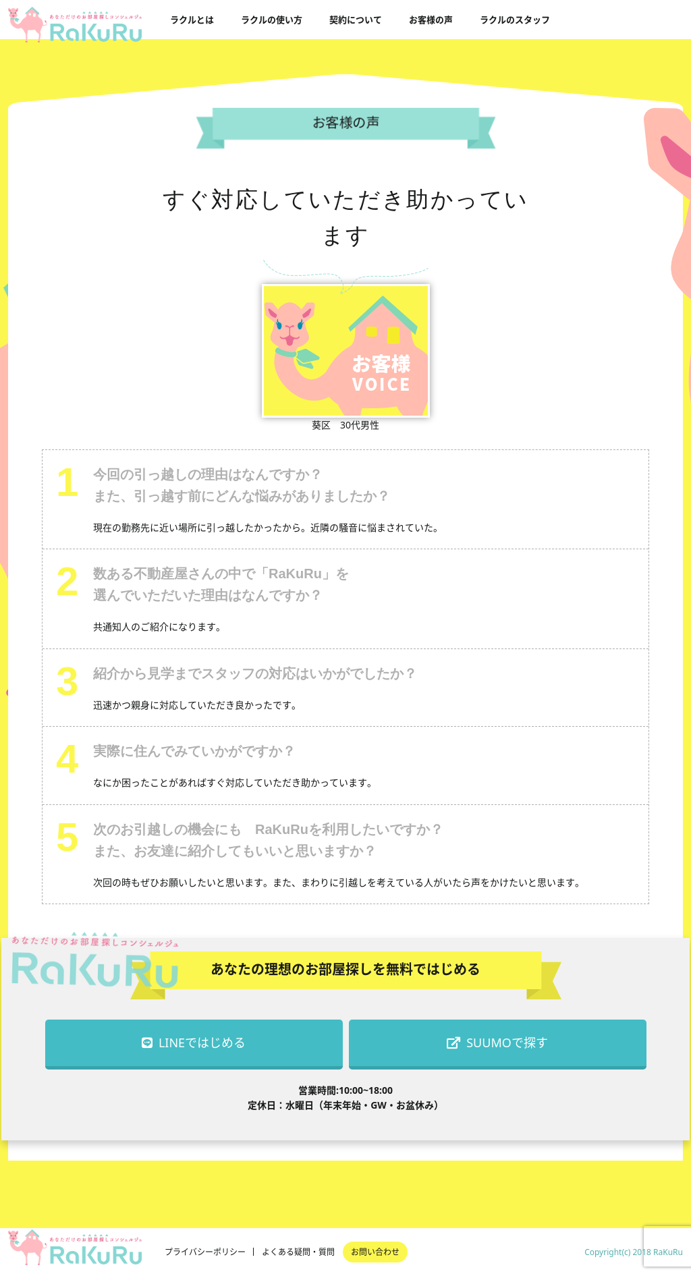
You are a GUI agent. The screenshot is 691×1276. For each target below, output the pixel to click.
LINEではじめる (194, 1042)
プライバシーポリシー (205, 1252)
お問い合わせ (375, 1252)
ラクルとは (192, 19)
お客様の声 (431, 19)
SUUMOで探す (497, 1042)
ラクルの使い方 (271, 19)
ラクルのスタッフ (515, 19)
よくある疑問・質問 (298, 1252)
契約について (355, 19)
